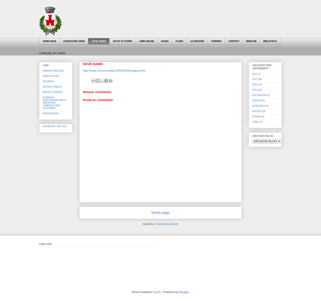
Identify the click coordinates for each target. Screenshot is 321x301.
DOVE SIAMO (99, 41)
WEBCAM (251, 41)
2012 (254, 79)
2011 (254, 74)
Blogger (184, 292)
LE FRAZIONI (197, 41)
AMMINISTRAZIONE (53, 71)
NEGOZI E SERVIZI (53, 92)
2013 (254, 84)
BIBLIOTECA (270, 41)
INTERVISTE (258, 106)
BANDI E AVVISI (51, 76)
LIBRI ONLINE (146, 41)
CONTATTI (233, 41)
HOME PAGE (49, 41)
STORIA (256, 116)
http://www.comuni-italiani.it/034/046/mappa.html (114, 70)
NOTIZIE (256, 111)
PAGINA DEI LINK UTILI (55, 126)
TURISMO (216, 41)
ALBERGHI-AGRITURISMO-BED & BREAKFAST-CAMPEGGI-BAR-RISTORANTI (54, 102)
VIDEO (255, 122)
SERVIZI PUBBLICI (52, 87)
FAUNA (165, 41)
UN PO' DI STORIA (122, 41)
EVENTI (256, 100)
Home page (161, 213)
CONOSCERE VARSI (74, 41)
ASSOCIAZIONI (51, 113)
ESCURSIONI (259, 95)
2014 (254, 90)
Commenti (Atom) (167, 224)
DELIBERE (48, 81)
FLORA (179, 41)
